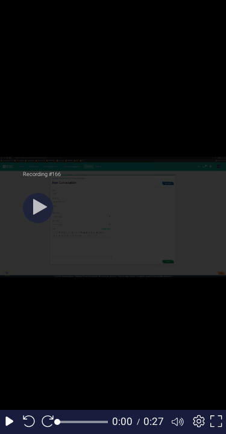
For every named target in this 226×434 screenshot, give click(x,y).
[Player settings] (197, 422)
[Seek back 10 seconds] (29, 422)
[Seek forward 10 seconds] (47, 422)
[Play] (38, 208)
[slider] (82, 422)
